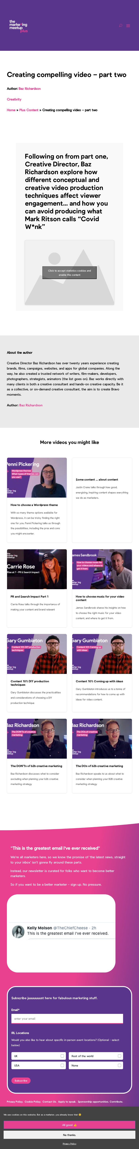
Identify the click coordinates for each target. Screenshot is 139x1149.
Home (11, 110)
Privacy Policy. (15, 1101)
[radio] (38, 1056)
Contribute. (116, 1101)
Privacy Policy (69, 1143)
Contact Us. (50, 1101)
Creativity (14, 99)
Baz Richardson (30, 89)
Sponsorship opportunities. (93, 1101)
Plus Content (28, 110)
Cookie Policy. (33, 1101)
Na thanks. (69, 1134)
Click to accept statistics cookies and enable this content (69, 272)
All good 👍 (69, 1125)
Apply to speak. (67, 1101)
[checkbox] (67, 1061)
